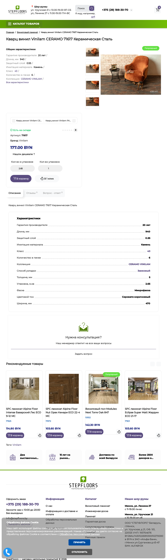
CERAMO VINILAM (31, 78)
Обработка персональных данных (85, 533)
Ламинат (90, 512)
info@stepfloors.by (16, 514)
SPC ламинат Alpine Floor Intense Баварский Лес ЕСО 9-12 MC (23, 416)
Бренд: (19, 140)
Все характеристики (17, 82)
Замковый (144, 270)
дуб (93, 16)
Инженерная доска (96, 507)
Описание (14, 193)
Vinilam (17, 440)
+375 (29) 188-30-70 (115, 9)
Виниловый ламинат (97, 501)
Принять (79, 541)
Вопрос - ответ (52, 193)
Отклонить (79, 552)
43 (16, 71)
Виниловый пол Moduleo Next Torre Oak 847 (103, 414)
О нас (49, 501)
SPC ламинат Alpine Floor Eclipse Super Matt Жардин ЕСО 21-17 (143, 414)
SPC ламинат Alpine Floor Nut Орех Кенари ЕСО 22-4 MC (63, 414)
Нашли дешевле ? (24, 154)
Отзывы (31, 193)
